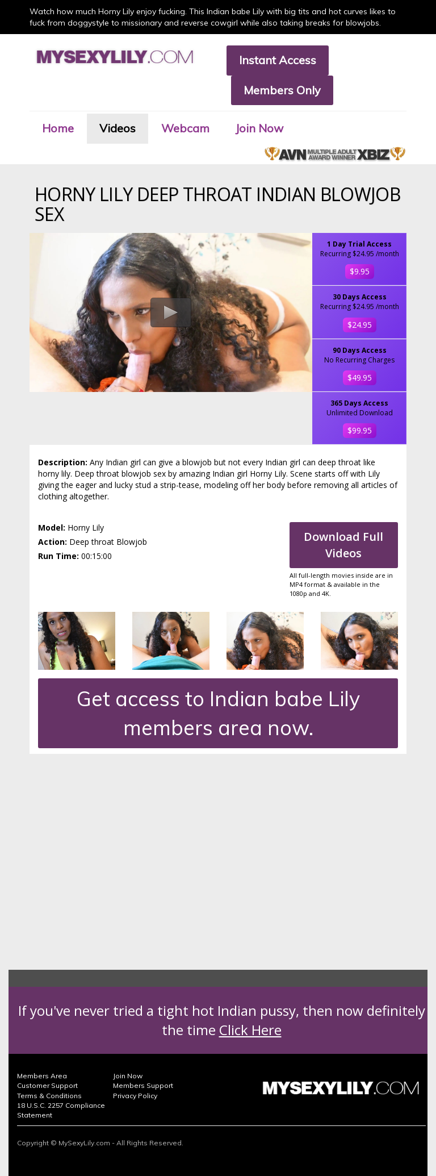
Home (58, 128)
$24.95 (359, 324)
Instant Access (277, 60)
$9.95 (360, 271)
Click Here (250, 1029)
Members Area (42, 1075)
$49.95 (359, 377)
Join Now (259, 128)
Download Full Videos (343, 545)
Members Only (282, 90)
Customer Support (47, 1085)
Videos (117, 128)
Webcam (185, 128)
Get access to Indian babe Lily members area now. (218, 713)
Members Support (143, 1085)
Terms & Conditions (49, 1095)
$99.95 (359, 430)
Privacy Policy (135, 1095)
